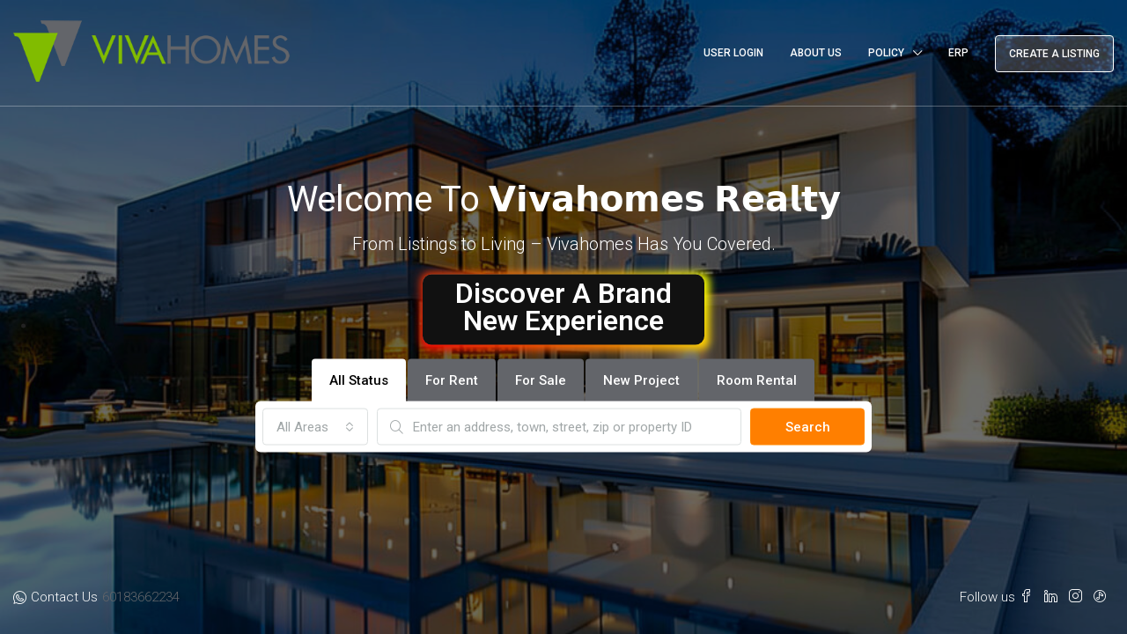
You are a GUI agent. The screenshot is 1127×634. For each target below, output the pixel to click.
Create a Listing (1054, 54)
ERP (958, 53)
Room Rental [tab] (757, 380)
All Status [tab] (358, 380)
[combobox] (315, 427)
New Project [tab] (641, 380)
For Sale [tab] (540, 380)
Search (807, 427)
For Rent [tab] (451, 380)
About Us (816, 53)
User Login (733, 53)
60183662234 (141, 597)
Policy (886, 53)
